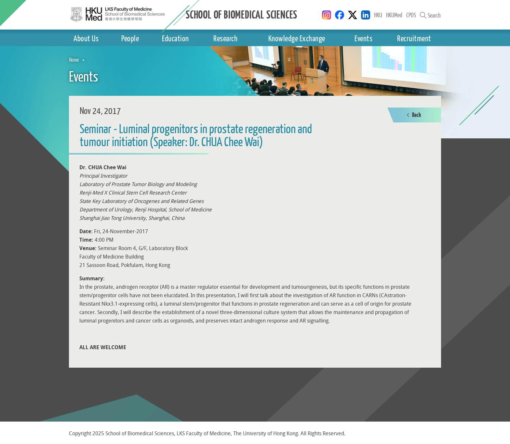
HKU (378, 15)
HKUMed (394, 15)
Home (74, 59)
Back (414, 115)
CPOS (411, 15)
